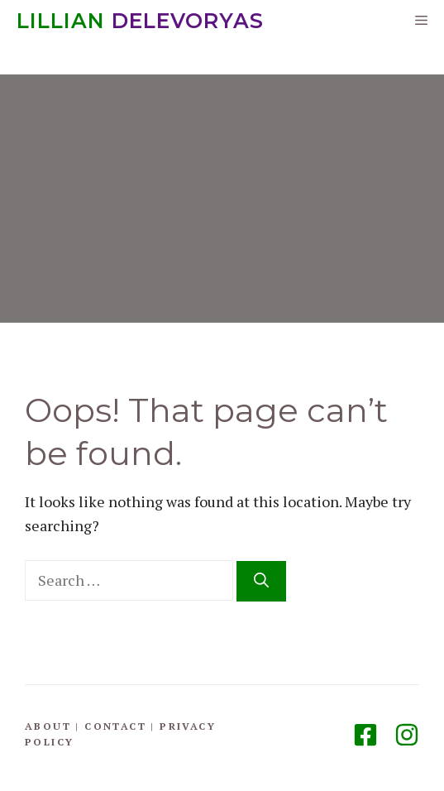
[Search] (261, 581)
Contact (115, 726)
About (48, 726)
